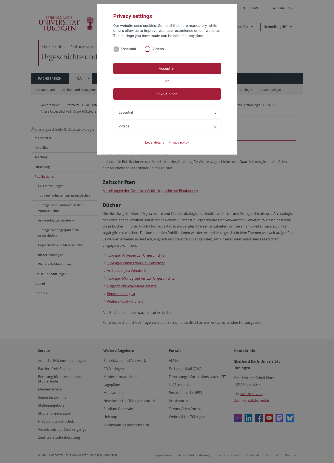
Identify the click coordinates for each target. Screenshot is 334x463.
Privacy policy (178, 142)
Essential (128, 49)
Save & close (167, 94)
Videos (158, 49)
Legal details (154, 142)
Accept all (167, 68)
